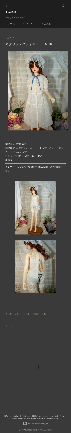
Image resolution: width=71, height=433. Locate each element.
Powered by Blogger (35, 423)
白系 (44, 313)
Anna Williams (45, 429)
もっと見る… (45, 23)
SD (13, 313)
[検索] (64, 5)
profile (27, 23)
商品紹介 (36, 313)
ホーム (11, 23)
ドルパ (28, 313)
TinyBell (10, 12)
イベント (20, 313)
